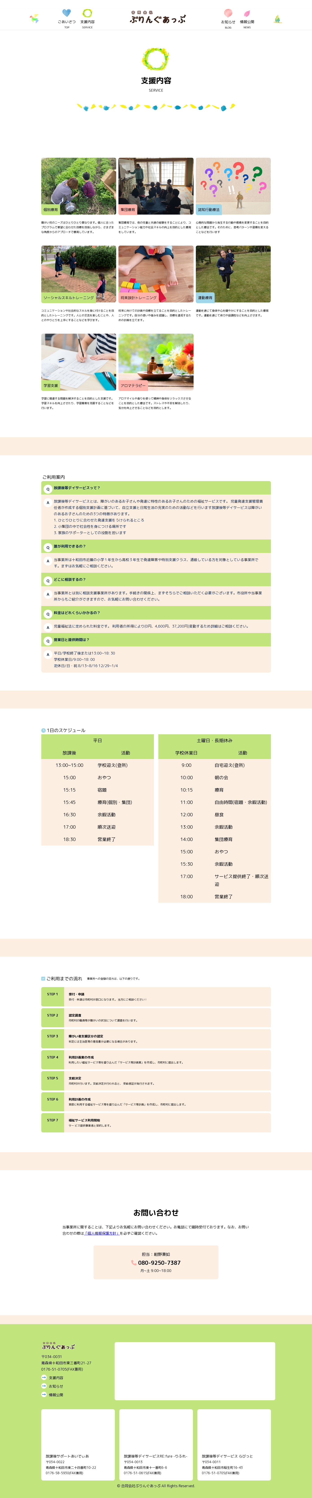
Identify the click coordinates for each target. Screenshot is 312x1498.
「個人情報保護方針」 (102, 1233)
